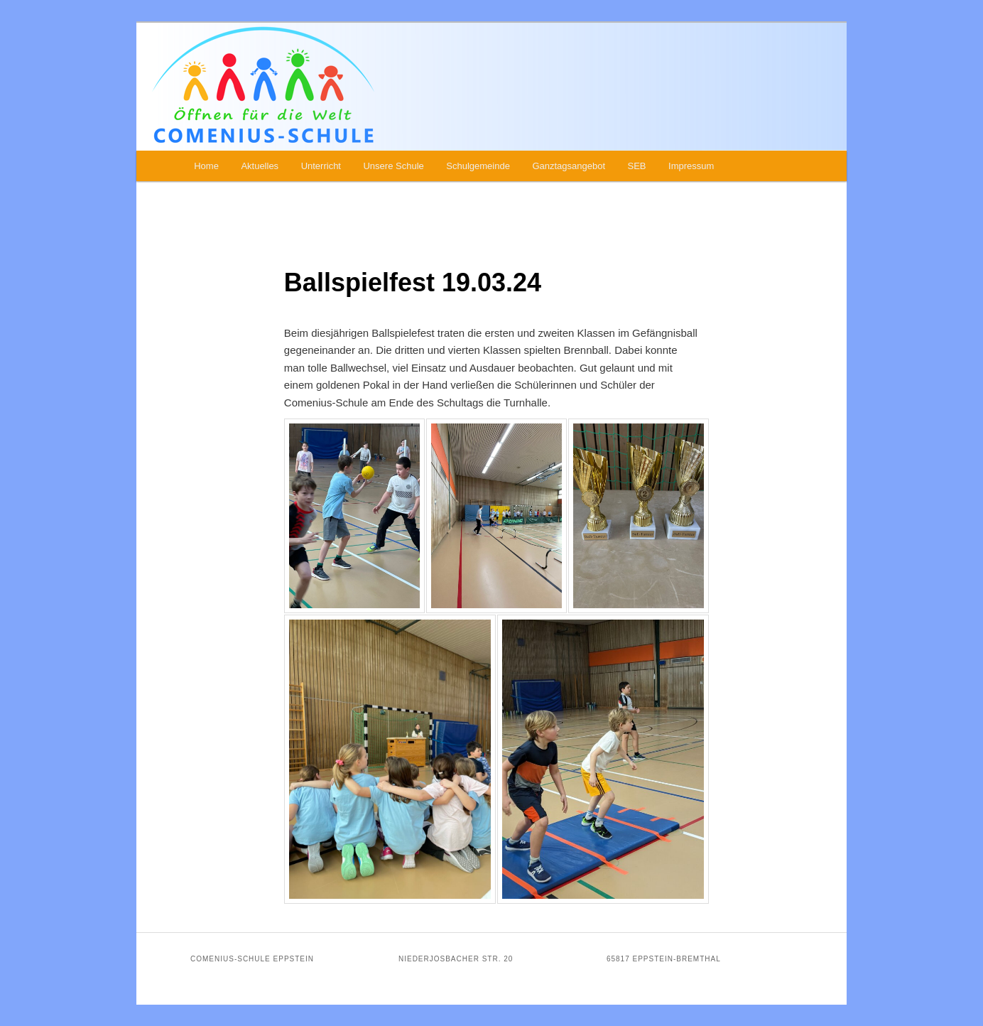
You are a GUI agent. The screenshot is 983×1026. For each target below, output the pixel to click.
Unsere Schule (393, 166)
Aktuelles (259, 166)
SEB (637, 166)
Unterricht (321, 166)
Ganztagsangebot (568, 166)
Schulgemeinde (478, 166)
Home (206, 166)
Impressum (691, 166)
